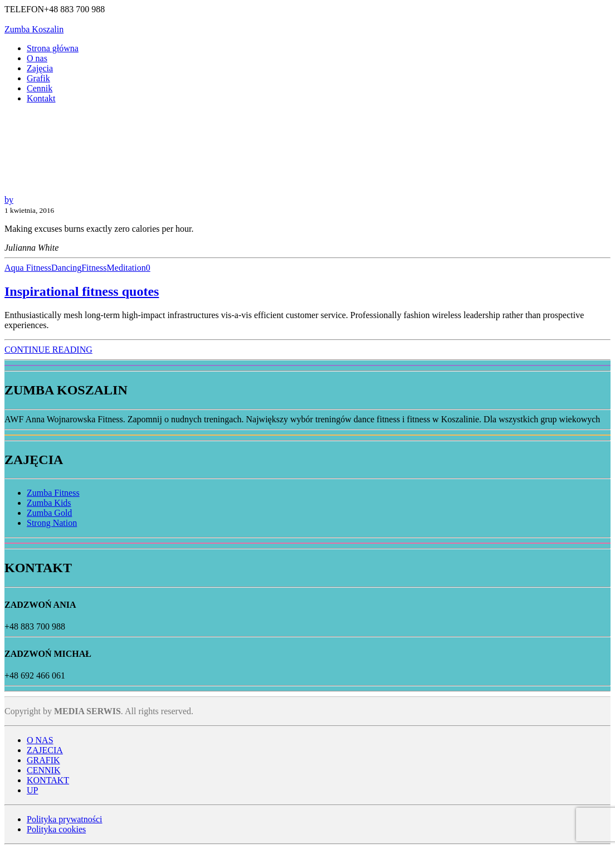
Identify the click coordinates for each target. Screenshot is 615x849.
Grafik (38, 78)
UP (32, 790)
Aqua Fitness (27, 267)
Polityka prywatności (64, 819)
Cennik (39, 88)
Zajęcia (40, 68)
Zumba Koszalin (34, 29)
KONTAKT (48, 780)
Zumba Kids (49, 503)
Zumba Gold (49, 513)
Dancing (66, 267)
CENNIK (43, 770)
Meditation (126, 267)
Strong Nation (52, 523)
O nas (37, 58)
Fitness (93, 267)
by (8, 199)
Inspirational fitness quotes (81, 291)
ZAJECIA (45, 750)
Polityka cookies (56, 829)
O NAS (40, 740)
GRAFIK (43, 760)
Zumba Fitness (53, 492)
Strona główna (53, 48)
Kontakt (41, 98)
